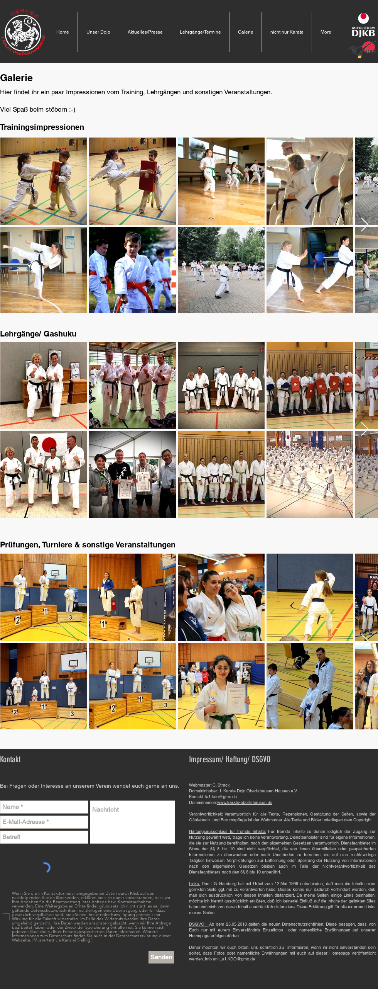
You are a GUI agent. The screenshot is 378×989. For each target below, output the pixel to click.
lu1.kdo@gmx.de (221, 796)
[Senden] (161, 957)
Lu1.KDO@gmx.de (237, 959)
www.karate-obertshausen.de (244, 802)
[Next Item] (364, 225)
